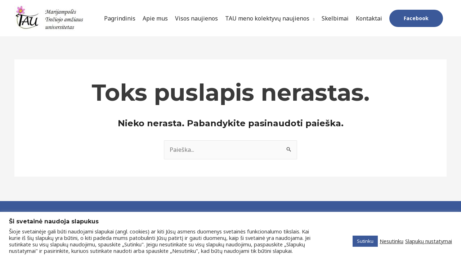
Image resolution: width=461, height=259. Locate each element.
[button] (416, 18)
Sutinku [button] (365, 241)
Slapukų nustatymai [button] (428, 241)
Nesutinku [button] (391, 241)
